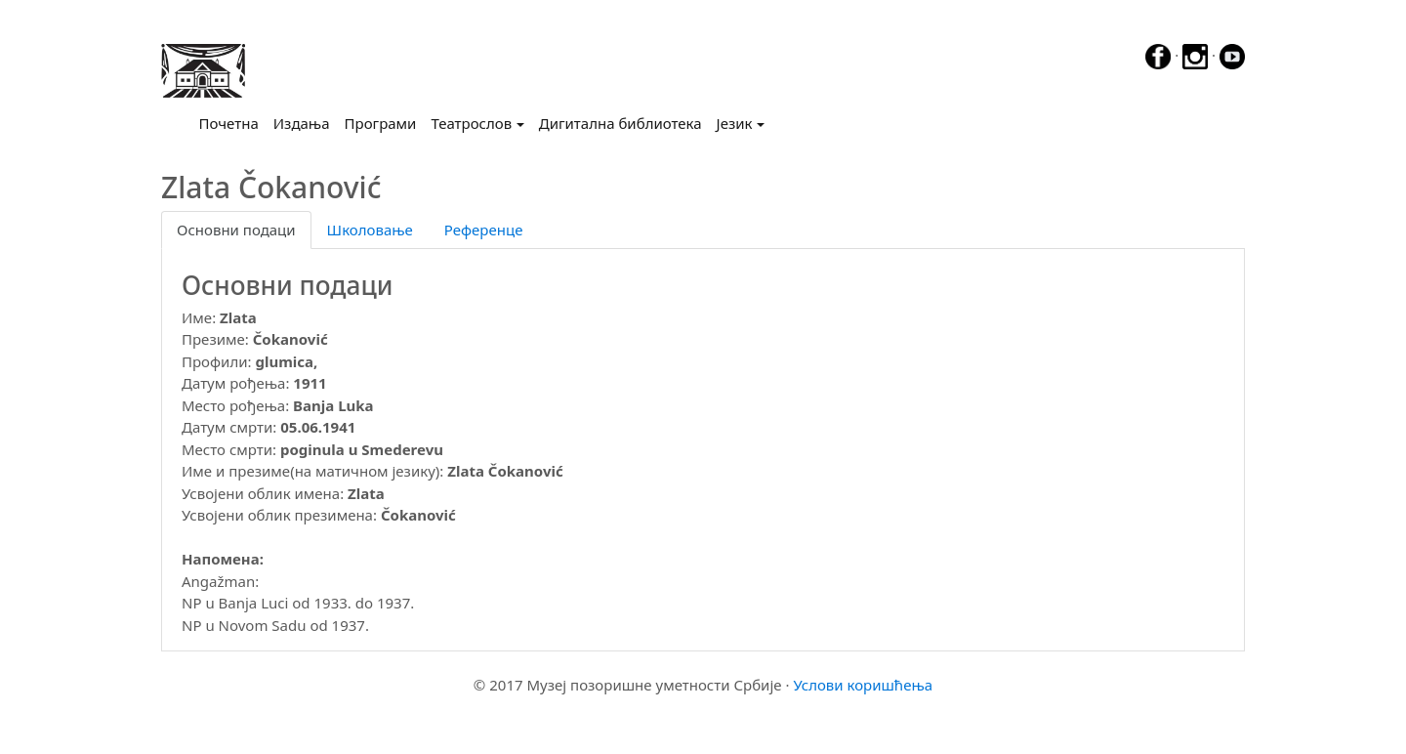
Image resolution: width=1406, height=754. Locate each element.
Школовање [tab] (370, 229)
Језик (735, 123)
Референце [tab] (483, 229)
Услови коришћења (862, 684)
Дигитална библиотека (620, 123)
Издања (301, 123)
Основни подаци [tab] (236, 229)
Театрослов (471, 123)
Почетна (233, 122)
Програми (381, 123)
